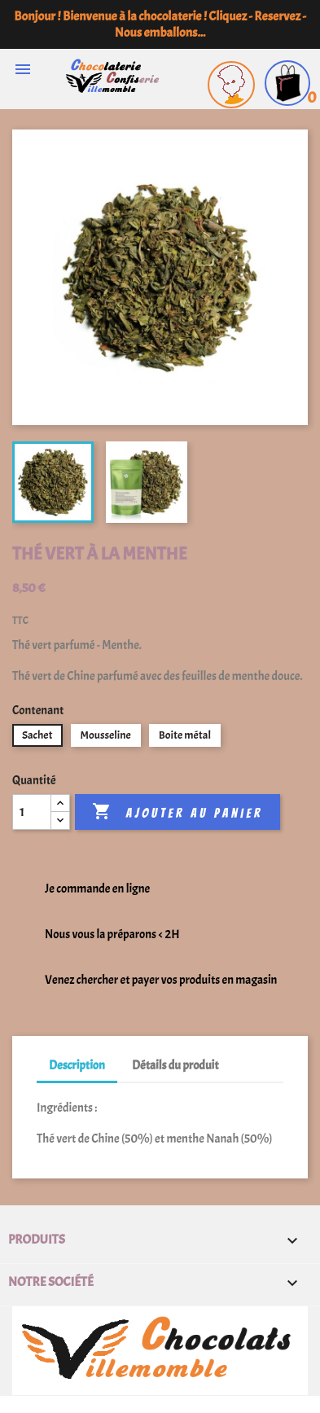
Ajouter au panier (177, 812)
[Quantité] (31, 812)
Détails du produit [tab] (175, 1065)
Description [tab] (77, 1065)
